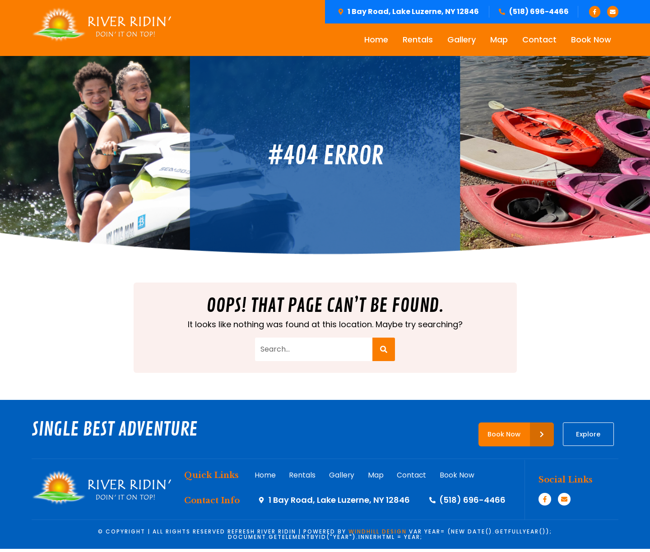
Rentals (418, 40)
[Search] (383, 350)
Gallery (461, 40)
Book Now (591, 40)
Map (499, 40)
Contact (539, 40)
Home (376, 40)
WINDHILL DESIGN (377, 534)
